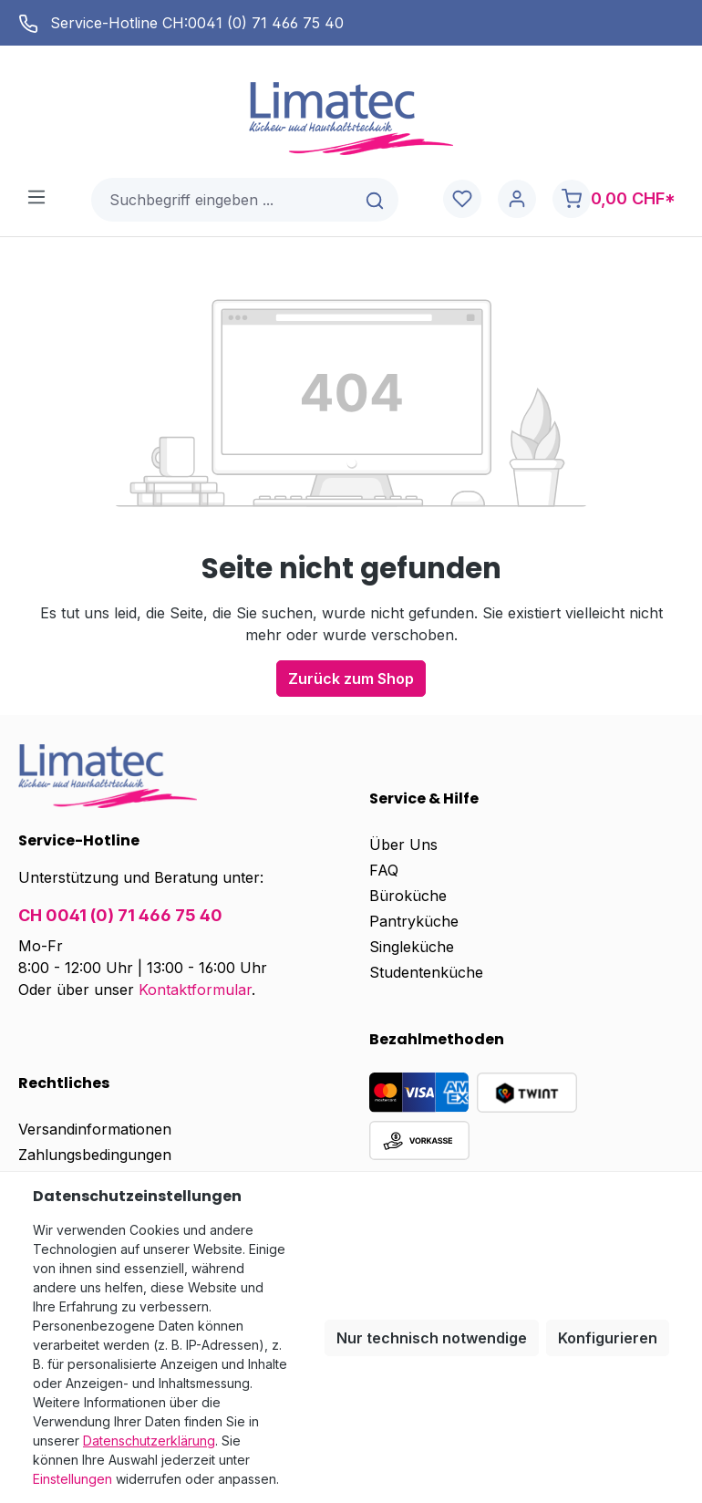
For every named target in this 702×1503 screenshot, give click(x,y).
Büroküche (408, 895)
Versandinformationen (94, 1129)
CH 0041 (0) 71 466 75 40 (120, 915)
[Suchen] (376, 200)
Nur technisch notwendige (431, 1338)
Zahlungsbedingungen (94, 1154)
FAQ (383, 870)
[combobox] (223, 200)
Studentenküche (426, 972)
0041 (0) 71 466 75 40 (266, 23)
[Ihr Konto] (517, 199)
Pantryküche (414, 921)
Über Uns (403, 844)
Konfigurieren (607, 1338)
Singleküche (411, 947)
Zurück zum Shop (351, 678)
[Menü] (36, 196)
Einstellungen (72, 1479)
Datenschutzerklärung (149, 1440)
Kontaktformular (195, 989)
